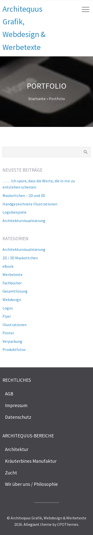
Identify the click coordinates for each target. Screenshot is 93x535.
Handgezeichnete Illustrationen (29, 203)
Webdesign (11, 299)
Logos (7, 308)
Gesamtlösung (15, 291)
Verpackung (12, 341)
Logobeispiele (14, 212)
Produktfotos (14, 349)
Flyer (6, 316)
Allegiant (31, 524)
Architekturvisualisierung (23, 220)
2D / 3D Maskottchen (20, 257)
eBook (7, 266)
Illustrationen (14, 324)
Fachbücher (12, 282)
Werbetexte (12, 274)
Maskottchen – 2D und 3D (23, 195)
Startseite (37, 98)
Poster (8, 332)
